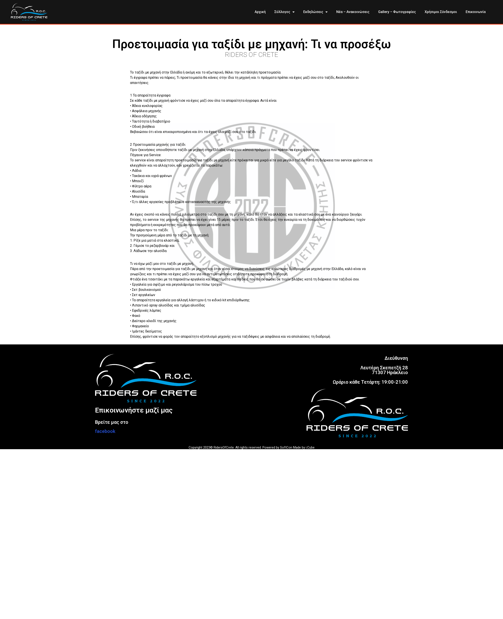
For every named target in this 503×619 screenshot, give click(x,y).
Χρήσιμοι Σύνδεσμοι (441, 12)
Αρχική (260, 12)
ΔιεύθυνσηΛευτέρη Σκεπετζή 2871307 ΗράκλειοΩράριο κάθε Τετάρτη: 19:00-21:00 (370, 370)
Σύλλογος (284, 12)
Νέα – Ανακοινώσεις (352, 12)
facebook (105, 431)
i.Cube (310, 447)
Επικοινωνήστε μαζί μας (134, 410)
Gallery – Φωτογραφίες (397, 12)
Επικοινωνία (476, 12)
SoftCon (286, 447)
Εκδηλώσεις (315, 12)
